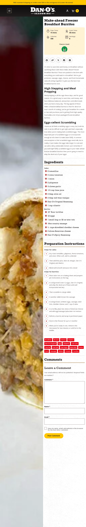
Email (47, 417)
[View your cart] (75, 11)
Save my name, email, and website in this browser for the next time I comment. (65, 429)
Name (47, 406)
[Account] (67, 11)
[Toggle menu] (9, 11)
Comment (48, 379)
